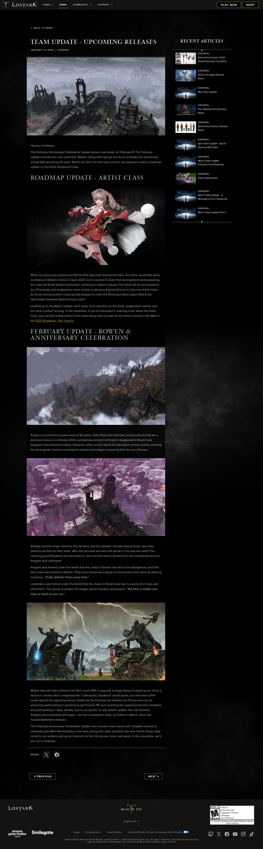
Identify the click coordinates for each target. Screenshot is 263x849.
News (63, 5)
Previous (43, 776)
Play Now (229, 5)
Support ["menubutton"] (105, 5)
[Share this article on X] (46, 754)
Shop (250, 5)
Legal (77, 832)
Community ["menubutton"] (82, 5)
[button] (96, 96)
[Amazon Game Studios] (17, 834)
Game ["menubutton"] (48, 5)
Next (153, 776)
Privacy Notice (93, 832)
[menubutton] (131, 821)
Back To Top (131, 809)
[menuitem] (48, 5)
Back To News (41, 28)
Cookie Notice (114, 832)
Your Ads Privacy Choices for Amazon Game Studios (158, 832)
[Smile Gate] (42, 834)
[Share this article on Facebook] (57, 754)
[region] (202, 136)
